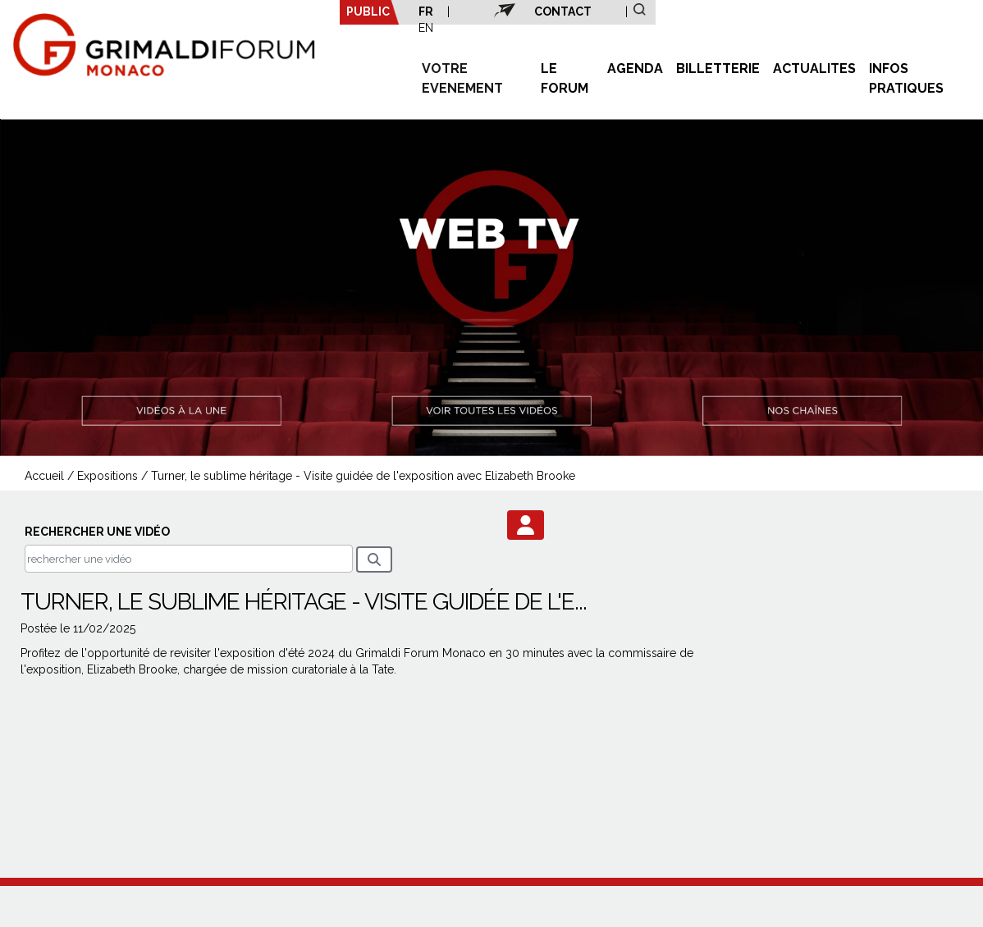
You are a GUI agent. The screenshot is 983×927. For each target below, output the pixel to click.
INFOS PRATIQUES (906, 78)
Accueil (44, 475)
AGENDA (635, 68)
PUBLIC (368, 11)
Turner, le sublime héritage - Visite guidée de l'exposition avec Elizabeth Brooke (363, 475)
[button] (525, 525)
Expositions (107, 475)
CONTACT (563, 11)
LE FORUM (564, 78)
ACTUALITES (814, 68)
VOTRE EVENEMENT (462, 78)
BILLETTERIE (718, 68)
